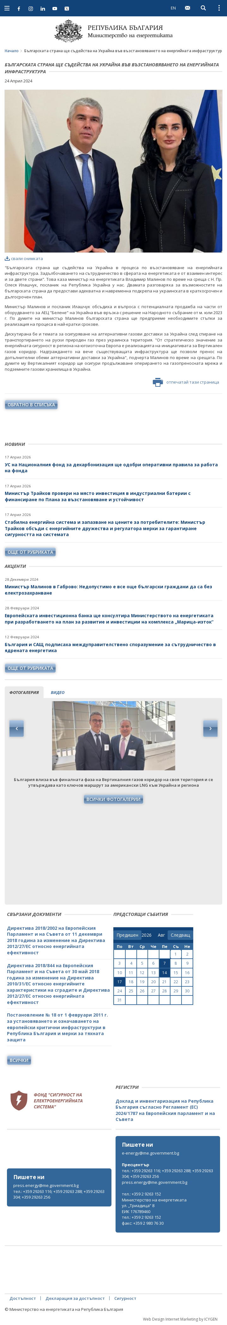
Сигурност (125, 1298)
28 (164, 991)
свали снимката (24, 258)
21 (164, 981)
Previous (16, 728)
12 (142, 972)
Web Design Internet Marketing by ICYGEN (180, 1319)
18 (131, 981)
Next (210, 728)
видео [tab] (57, 692)
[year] (146, 935)
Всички (19, 1060)
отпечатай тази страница (186, 382)
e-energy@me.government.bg (150, 1153)
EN (173, 8)
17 (119, 981)
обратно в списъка (31, 404)
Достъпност (22, 1298)
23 (187, 981)
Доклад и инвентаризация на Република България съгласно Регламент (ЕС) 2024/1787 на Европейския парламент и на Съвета (165, 1110)
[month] (163, 935)
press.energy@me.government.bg (46, 1185)
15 (176, 972)
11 (131, 972)
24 (119, 991)
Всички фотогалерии (113, 799)
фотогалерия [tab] (24, 692)
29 (176, 991)
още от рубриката (30, 552)
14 (164, 972)
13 (153, 972)
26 (142, 991)
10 (119, 972)
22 (176, 981)
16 (187, 972)
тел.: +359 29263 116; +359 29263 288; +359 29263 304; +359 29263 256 (59, 1194)
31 (119, 1000)
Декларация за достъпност (75, 1298)
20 (153, 981)
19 (142, 981)
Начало (12, 50)
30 (187, 991)
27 (153, 991)
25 (131, 991)
